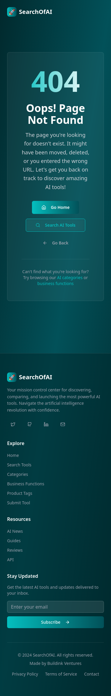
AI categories (70, 277)
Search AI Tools (55, 225)
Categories (17, 474)
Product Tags (19, 493)
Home (13, 455)
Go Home (55, 207)
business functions (55, 283)
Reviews (14, 550)
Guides (14, 540)
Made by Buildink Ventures (55, 663)
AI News (15, 531)
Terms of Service (61, 674)
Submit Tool (18, 502)
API (10, 559)
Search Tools (19, 465)
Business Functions (25, 484)
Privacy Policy (25, 674)
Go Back (55, 243)
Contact (91, 674)
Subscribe (55, 622)
